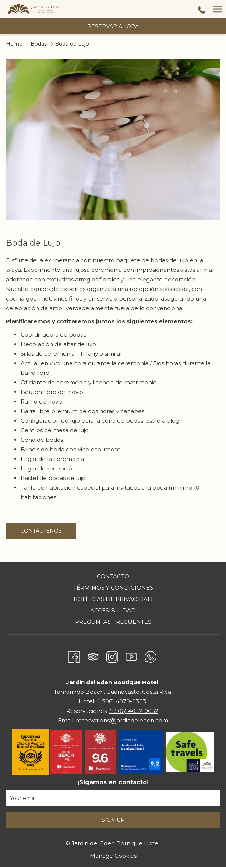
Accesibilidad (113, 610)
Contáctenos (48, 533)
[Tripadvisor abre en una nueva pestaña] (93, 655)
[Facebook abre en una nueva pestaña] (74, 655)
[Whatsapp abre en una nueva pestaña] (150, 655)
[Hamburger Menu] (217, 9)
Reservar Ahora (113, 26)
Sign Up (113, 820)
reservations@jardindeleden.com (121, 720)
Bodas (39, 43)
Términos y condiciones (113, 587)
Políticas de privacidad (113, 599)
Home (14, 43)
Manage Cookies (113, 855)
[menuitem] (113, 577)
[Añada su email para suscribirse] (113, 798)
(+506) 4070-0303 (121, 701)
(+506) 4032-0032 (133, 710)
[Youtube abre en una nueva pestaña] (131, 655)
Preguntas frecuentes (113, 621)
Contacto (113, 576)
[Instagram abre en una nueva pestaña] (112, 655)
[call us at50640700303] (201, 9)
